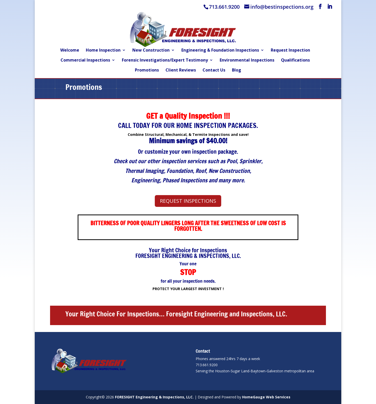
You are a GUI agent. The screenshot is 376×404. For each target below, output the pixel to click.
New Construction (151, 50)
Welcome (69, 50)
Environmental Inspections (247, 60)
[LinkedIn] (329, 6)
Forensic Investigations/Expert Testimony (165, 60)
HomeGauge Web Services (266, 397)
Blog (236, 70)
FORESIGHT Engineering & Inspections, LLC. (154, 397)
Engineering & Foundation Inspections (220, 50)
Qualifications (295, 60)
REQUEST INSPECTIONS (188, 200)
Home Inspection (103, 50)
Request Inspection (290, 50)
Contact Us (214, 70)
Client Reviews (181, 70)
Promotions (147, 70)
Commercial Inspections (85, 60)
